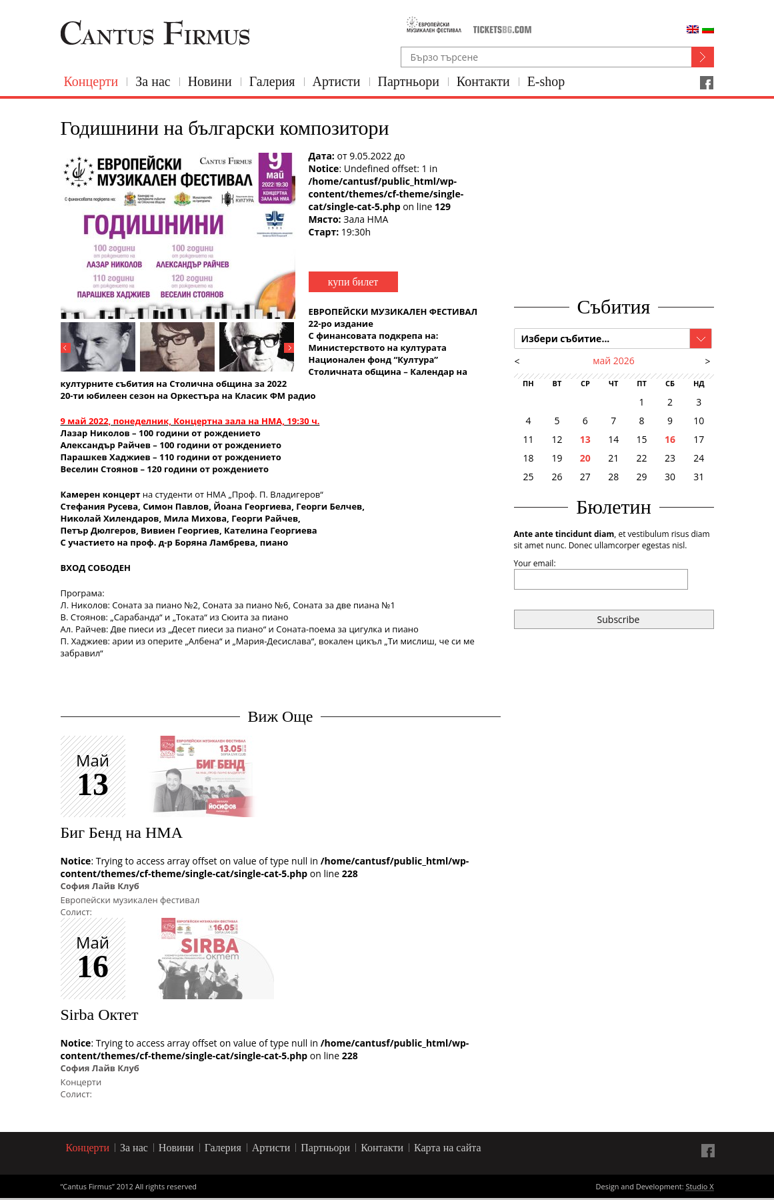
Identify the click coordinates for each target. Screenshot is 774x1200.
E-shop (546, 81)
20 (585, 458)
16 (670, 439)
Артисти (337, 81)
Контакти (483, 81)
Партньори (408, 81)
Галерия (272, 81)
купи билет (353, 281)
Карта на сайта (447, 1147)
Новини (210, 81)
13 (585, 439)
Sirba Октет (100, 1014)
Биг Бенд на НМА (122, 832)
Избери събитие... (565, 338)
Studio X (699, 1187)
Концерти (91, 81)
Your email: (535, 563)
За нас (152, 81)
